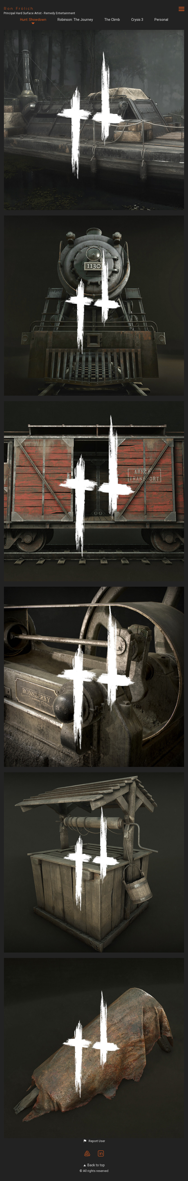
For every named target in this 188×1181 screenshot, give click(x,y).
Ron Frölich (19, 8)
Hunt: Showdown (33, 20)
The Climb (112, 20)
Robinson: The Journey (75, 20)
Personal (161, 20)
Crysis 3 (137, 20)
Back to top (94, 1165)
